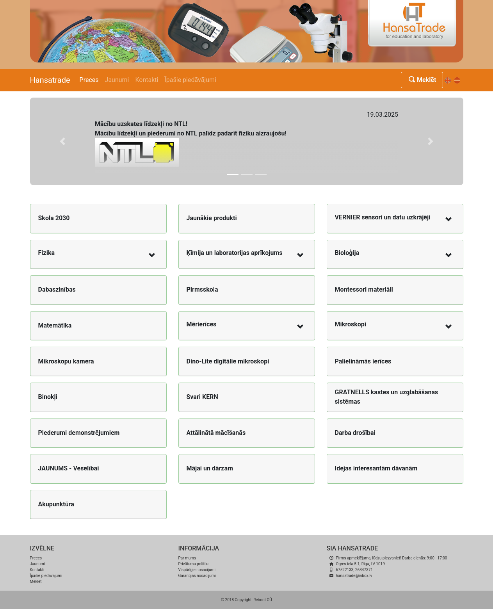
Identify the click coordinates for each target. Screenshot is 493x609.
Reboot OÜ (262, 600)
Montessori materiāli (364, 289)
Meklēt (422, 80)
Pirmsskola (202, 289)
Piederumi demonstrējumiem (79, 432)
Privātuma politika (194, 564)
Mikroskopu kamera (66, 361)
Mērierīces (202, 324)
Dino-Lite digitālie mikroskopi (228, 361)
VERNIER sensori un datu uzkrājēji (383, 217)
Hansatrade (50, 80)
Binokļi (47, 397)
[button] (62, 141)
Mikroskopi (350, 324)
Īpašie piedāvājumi (190, 80)
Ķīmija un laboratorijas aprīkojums (235, 252)
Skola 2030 (54, 218)
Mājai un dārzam (210, 468)
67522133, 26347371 (354, 570)
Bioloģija (347, 252)
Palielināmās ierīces (363, 361)
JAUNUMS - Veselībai (68, 468)
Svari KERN (202, 397)
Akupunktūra (56, 504)
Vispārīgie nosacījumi (196, 570)
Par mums (187, 558)
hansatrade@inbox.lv (354, 575)
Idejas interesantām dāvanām (376, 468)
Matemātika (55, 325)
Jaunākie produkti (212, 218)
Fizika (46, 252)
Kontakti (146, 80)
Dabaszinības (57, 289)
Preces (89, 80)
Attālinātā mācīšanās (216, 432)
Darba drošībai (355, 432)
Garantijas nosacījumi (197, 575)
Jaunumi (117, 80)
